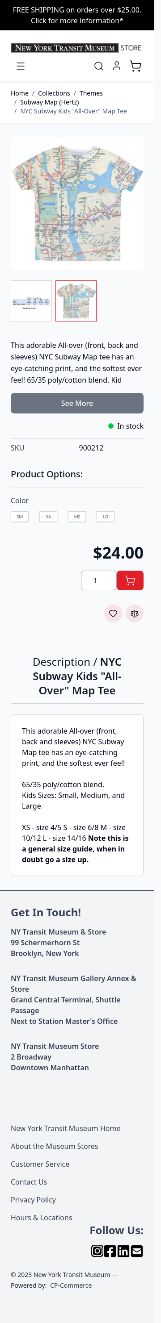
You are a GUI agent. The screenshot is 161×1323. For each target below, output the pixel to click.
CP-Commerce (71, 1285)
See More (77, 403)
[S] (20, 517)
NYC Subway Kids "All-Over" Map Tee (73, 111)
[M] (77, 517)
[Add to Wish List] (113, 613)
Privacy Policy (33, 1200)
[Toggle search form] (99, 66)
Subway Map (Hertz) (49, 102)
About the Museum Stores (54, 1146)
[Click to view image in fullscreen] (77, 203)
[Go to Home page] (77, 48)
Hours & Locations (41, 1218)
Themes (91, 93)
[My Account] (117, 65)
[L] (106, 517)
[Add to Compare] (135, 613)
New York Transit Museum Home (65, 1128)
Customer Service (40, 1164)
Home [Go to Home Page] (20, 93)
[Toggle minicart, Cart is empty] (135, 66)
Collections (54, 93)
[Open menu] (20, 66)
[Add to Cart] (130, 580)
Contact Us (29, 1182)
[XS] (48, 517)
